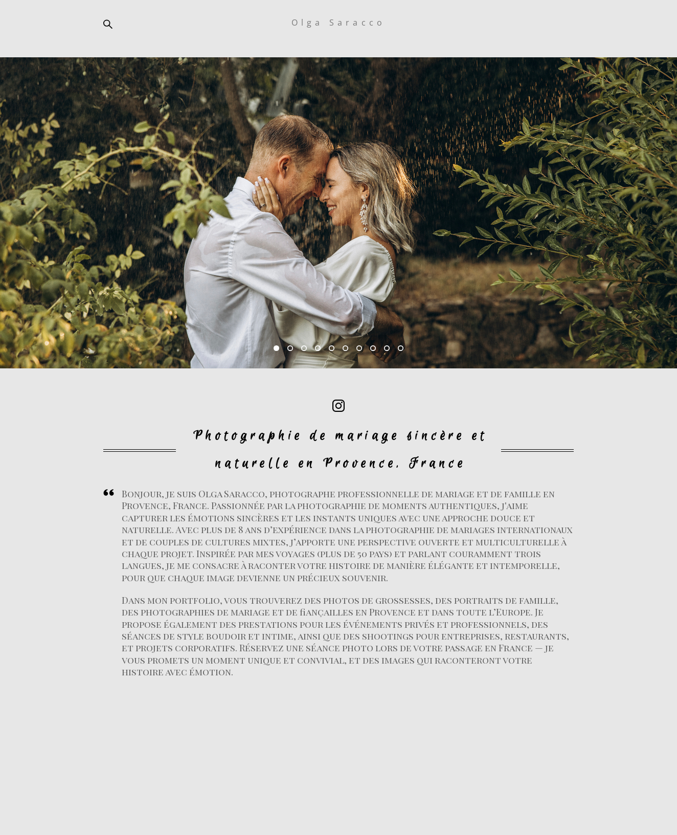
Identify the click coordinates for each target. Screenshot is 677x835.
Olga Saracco (338, 22)
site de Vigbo (338, 810)
